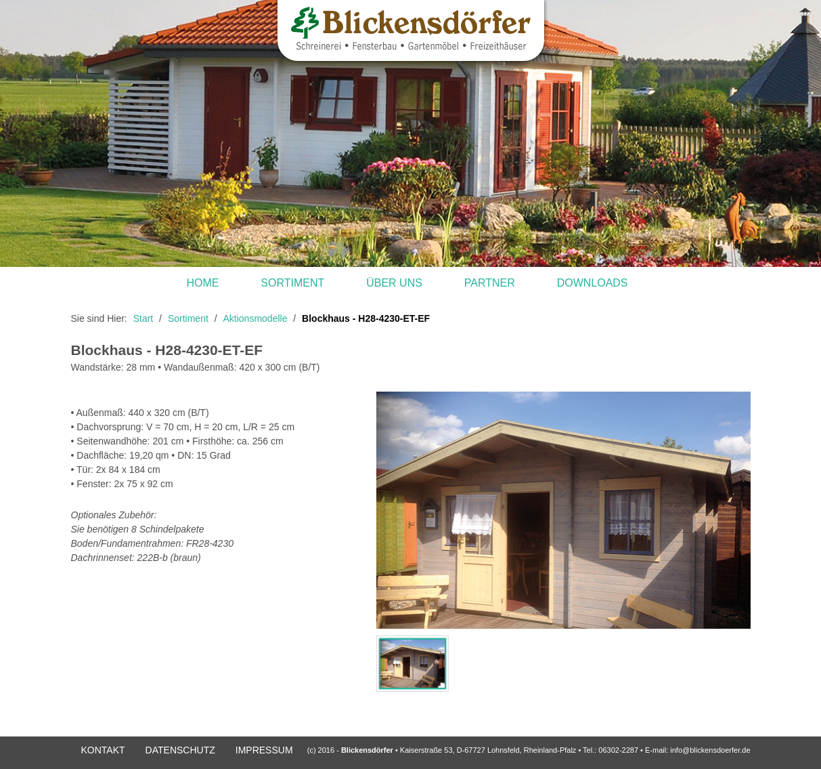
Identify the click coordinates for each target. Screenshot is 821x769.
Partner (489, 283)
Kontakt (103, 750)
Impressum (264, 750)
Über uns (394, 283)
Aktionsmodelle (255, 318)
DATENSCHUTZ (180, 750)
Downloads (592, 283)
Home (202, 283)
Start (143, 318)
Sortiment (292, 283)
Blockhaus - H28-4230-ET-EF (366, 318)
